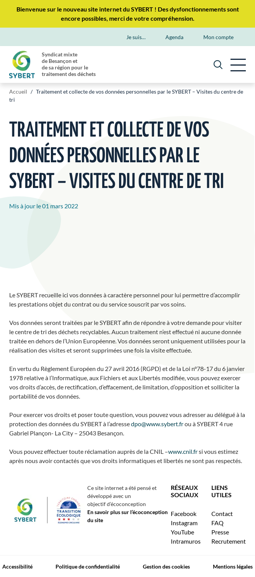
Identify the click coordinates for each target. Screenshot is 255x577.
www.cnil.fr (183, 451)
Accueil (18, 91)
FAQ (217, 522)
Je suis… (135, 37)
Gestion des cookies (166, 566)
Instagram (184, 522)
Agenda (174, 37)
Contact (222, 513)
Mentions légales (233, 566)
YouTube (182, 532)
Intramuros (186, 541)
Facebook (183, 513)
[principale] (238, 64)
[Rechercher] (218, 64)
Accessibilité (17, 566)
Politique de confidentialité (88, 566)
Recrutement (228, 541)
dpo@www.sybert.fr (157, 423)
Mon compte (218, 37)
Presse (220, 532)
